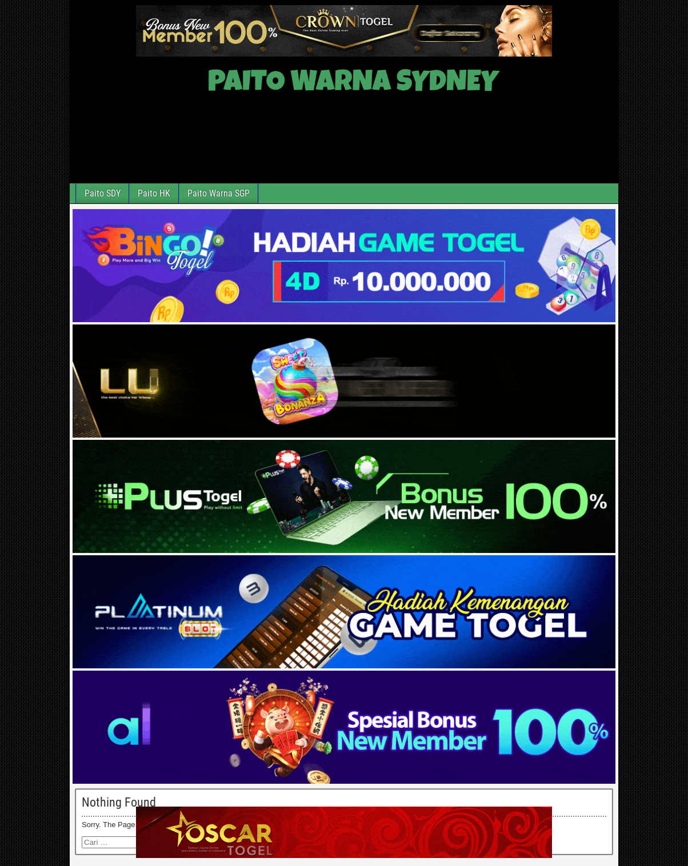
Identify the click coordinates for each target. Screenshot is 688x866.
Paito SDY (103, 193)
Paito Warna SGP (218, 193)
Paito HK (154, 193)
